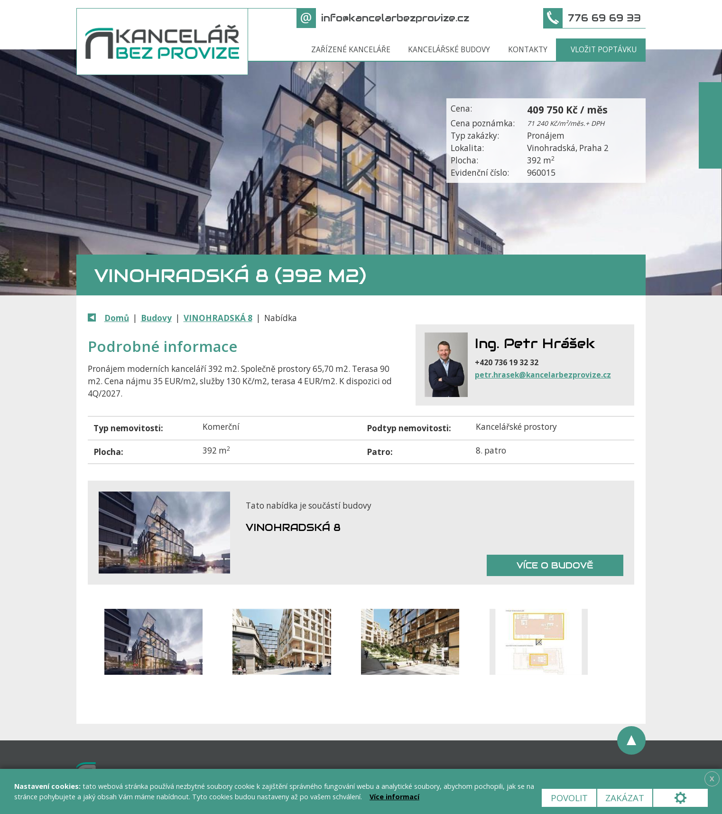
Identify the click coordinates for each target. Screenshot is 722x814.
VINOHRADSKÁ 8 (218, 317)
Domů (116, 317)
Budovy (156, 317)
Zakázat (624, 798)
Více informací (394, 796)
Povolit (569, 798)
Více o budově (555, 565)
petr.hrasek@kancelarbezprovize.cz (543, 374)
